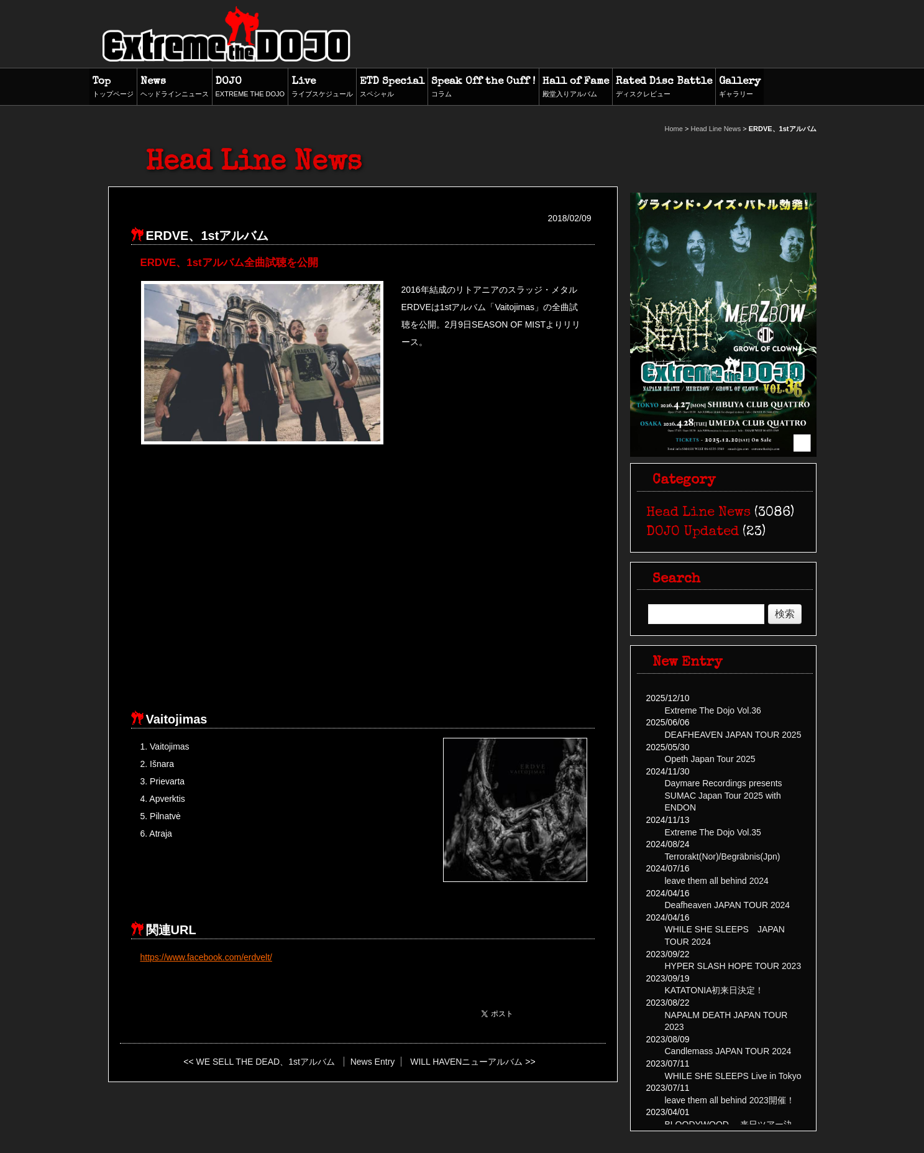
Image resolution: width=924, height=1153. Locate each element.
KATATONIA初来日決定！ (714, 990)
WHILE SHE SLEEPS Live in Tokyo (733, 1076)
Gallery (740, 87)
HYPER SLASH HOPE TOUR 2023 (733, 966)
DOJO (250, 87)
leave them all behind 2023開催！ (730, 1100)
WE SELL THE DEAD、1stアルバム (265, 1062)
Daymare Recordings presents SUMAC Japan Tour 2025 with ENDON (723, 795)
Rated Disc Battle (664, 87)
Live (322, 87)
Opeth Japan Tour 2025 (710, 759)
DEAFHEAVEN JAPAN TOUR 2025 (733, 735)
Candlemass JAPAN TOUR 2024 (728, 1051)
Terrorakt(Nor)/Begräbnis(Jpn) (722, 856)
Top (113, 87)
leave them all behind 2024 (717, 881)
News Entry (372, 1062)
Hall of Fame (575, 87)
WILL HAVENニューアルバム (466, 1062)
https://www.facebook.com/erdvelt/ (206, 957)
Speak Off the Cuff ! (483, 87)
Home (674, 128)
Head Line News (715, 128)
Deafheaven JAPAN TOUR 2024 (727, 905)
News (174, 87)
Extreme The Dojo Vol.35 (713, 832)
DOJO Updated (692, 533)
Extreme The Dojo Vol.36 (713, 710)
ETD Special (392, 87)
